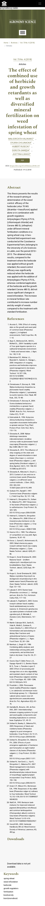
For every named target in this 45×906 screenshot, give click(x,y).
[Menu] (22, 32)
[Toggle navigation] (39, 3)
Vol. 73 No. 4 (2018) (27, 43)
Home (6, 43)
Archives (14, 43)
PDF (22, 160)
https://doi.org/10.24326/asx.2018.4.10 (25, 166)
